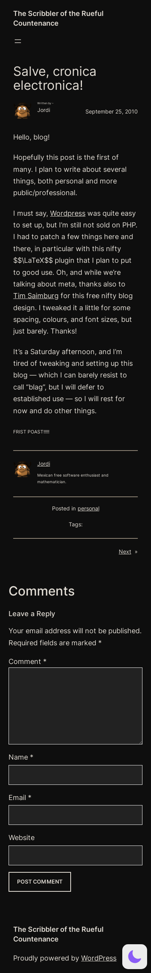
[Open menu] (18, 41)
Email (20, 797)
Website (22, 837)
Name (21, 757)
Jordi (43, 464)
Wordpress (67, 213)
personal (88, 508)
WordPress (98, 958)
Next (125, 552)
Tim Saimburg (36, 296)
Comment (28, 661)
